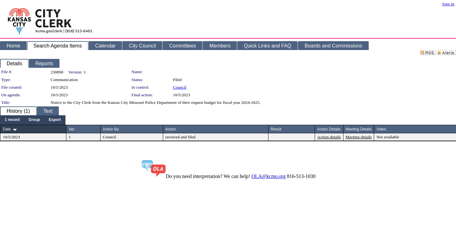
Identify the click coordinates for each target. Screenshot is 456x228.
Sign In (448, 4)
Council (179, 87)
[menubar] (32, 120)
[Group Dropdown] (34, 120)
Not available (387, 137)
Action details (329, 137)
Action (170, 129)
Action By (111, 129)
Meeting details (359, 137)
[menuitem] (12, 120)
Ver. (72, 129)
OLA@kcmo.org (268, 176)
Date (7, 129)
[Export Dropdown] (55, 120)
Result (276, 129)
